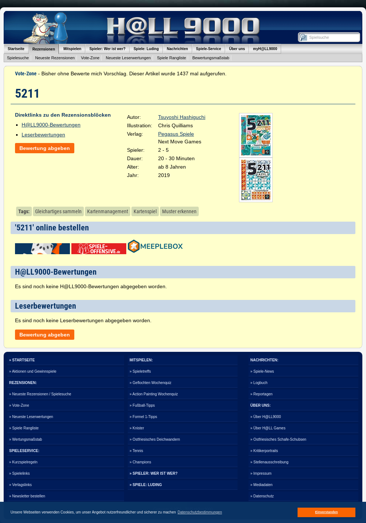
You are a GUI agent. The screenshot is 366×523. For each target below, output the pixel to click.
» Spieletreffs (140, 371)
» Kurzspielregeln (23, 462)
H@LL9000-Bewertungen (51, 125)
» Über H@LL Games (267, 428)
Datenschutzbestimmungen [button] (200, 512)
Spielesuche (18, 58)
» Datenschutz (262, 496)
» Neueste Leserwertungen (31, 417)
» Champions (140, 462)
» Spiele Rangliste (24, 428)
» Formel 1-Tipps (143, 417)
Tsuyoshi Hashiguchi (181, 117)
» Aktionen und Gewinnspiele (32, 371)
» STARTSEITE (22, 360)
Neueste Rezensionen (55, 58)
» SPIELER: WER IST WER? (154, 473)
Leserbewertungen (43, 135)
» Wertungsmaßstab (25, 439)
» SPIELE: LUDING (146, 485)
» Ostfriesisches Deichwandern (155, 439)
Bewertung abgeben (44, 148)
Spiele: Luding (146, 49)
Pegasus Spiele (176, 134)
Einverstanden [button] (326, 512)
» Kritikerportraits (264, 451)
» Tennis (136, 451)
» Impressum (261, 473)
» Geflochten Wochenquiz (150, 383)
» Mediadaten (261, 485)
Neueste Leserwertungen (128, 58)
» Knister (137, 428)
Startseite (16, 49)
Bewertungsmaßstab (210, 58)
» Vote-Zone (19, 405)
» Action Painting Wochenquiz (154, 394)
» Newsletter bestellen (27, 496)
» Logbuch (259, 383)
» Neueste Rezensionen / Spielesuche (40, 394)
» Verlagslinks (20, 485)
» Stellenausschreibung (269, 462)
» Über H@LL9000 (265, 417)
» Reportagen (261, 394)
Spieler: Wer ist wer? (107, 49)
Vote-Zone (90, 58)
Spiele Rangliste (171, 58)
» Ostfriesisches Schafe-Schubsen (278, 439)
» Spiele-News (262, 371)
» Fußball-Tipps (142, 405)
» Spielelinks (19, 473)
